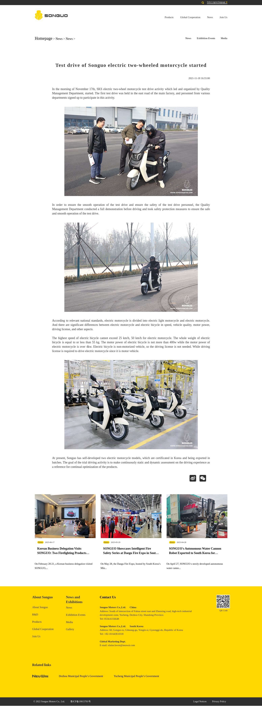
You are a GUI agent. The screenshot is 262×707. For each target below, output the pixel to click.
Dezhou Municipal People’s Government (81, 677)
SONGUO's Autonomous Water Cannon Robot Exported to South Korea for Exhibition (195, 554)
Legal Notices (199, 702)
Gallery (70, 630)
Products (169, 17)
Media (224, 38)
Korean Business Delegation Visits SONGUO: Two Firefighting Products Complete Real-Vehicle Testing (61, 554)
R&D (35, 615)
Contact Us (108, 598)
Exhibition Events (206, 38)
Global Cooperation (190, 17)
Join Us (223, 17)
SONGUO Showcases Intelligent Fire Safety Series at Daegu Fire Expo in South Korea (130, 554)
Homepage (43, 38)
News (210, 17)
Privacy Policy (219, 702)
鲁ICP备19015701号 (80, 702)
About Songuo (40, 608)
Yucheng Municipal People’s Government (136, 677)
